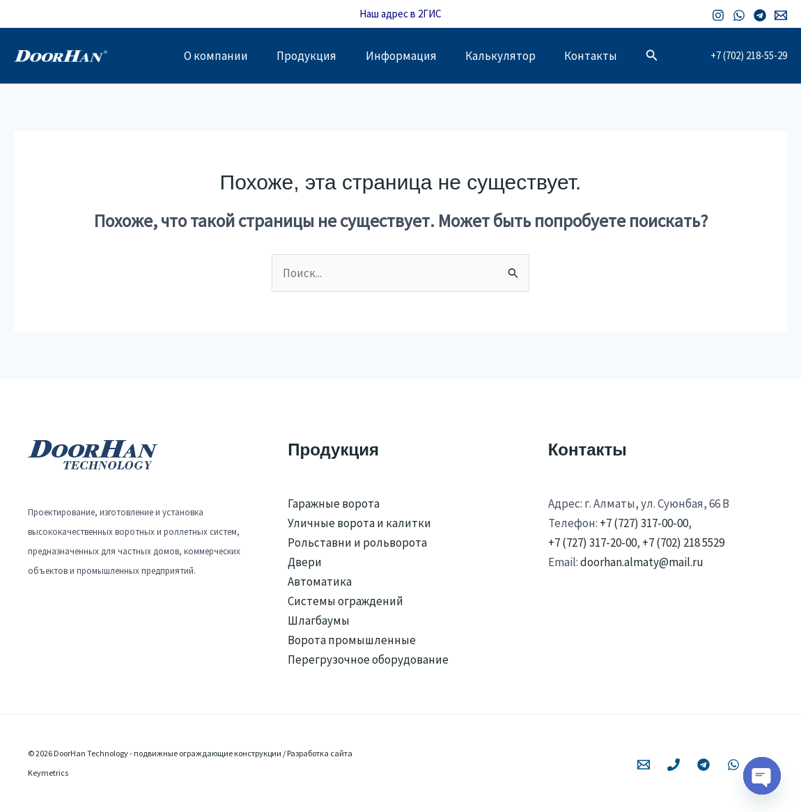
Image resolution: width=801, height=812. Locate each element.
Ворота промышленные (352, 640)
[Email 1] (781, 15)
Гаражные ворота (334, 503)
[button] (664, 56)
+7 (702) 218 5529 (683, 542)
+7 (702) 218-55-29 (748, 55)
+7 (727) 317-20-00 (592, 542)
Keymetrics (48, 772)
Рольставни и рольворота (357, 542)
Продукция (302, 55)
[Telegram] (760, 15)
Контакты (600, 55)
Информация (401, 55)
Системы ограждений (345, 601)
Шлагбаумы (319, 620)
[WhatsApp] (739, 15)
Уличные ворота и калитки (359, 523)
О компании (207, 55)
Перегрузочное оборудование (368, 659)
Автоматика (320, 581)
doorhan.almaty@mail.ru (641, 562)
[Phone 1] (673, 764)
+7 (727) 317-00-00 (644, 523)
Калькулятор (505, 55)
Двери (305, 562)
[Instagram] (718, 15)
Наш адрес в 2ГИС (400, 13)
